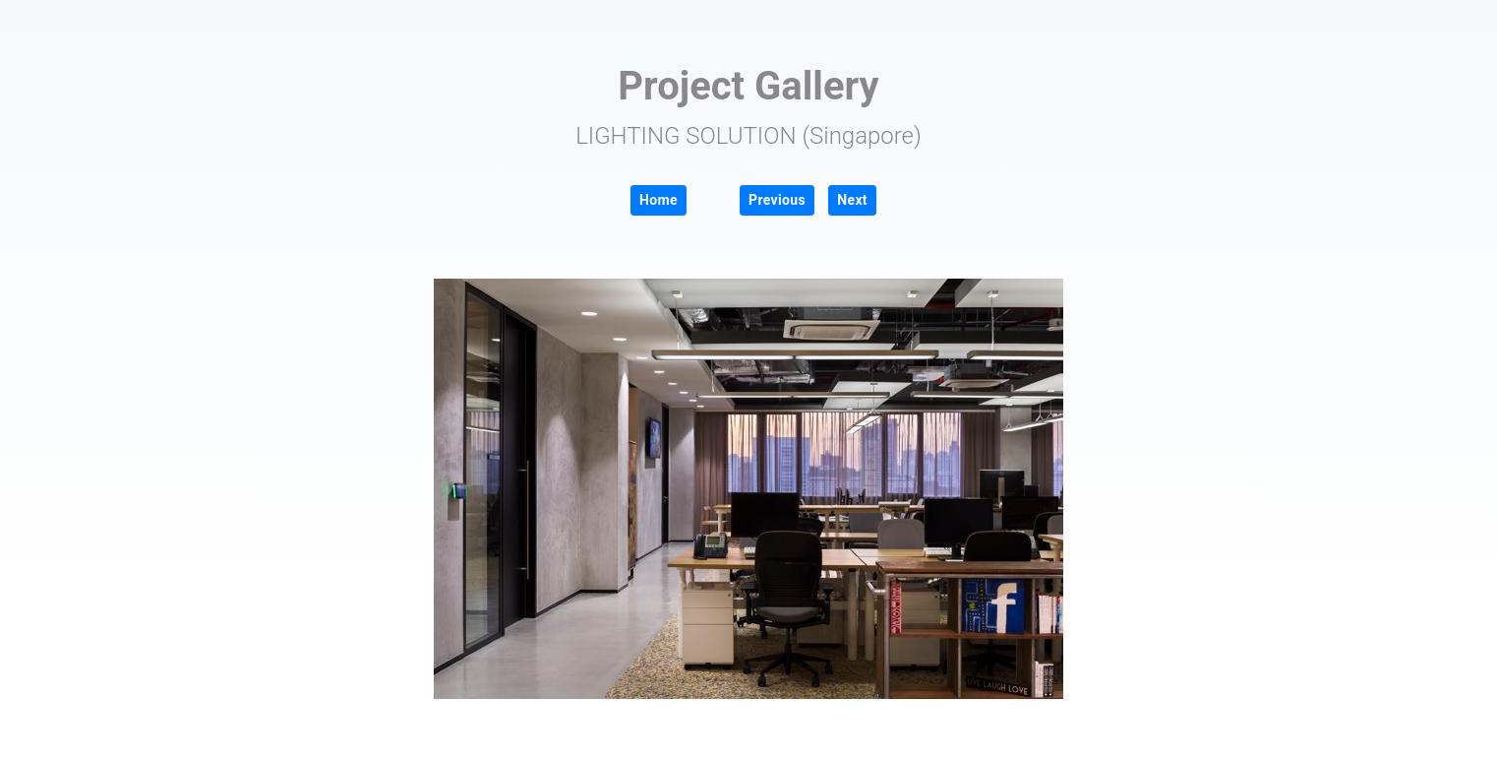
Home (658, 200)
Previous (777, 200)
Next (852, 200)
